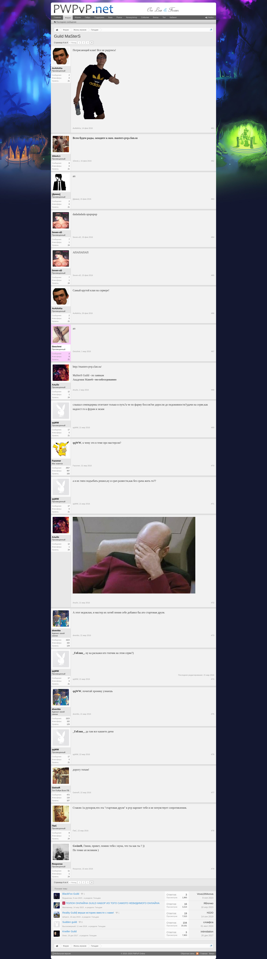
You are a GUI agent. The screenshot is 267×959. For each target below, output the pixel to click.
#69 (212, 427)
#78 (212, 831)
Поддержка (99, 17)
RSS (197, 953)
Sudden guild (69, 922)
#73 (212, 635)
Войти (209, 17)
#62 (212, 161)
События (145, 17)
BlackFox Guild (70, 893)
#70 (212, 466)
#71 (212, 504)
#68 (212, 390)
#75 (212, 714)
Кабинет (173, 17)
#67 (212, 351)
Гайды (87, 17)
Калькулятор (131, 17)
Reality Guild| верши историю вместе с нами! (88, 912)
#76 (212, 754)
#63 (212, 199)
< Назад (72, 43)
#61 (212, 128)
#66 (212, 313)
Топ (164, 17)
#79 (212, 869)
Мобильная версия (62, 954)
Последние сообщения (65, 22)
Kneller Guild (69, 931)
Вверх (211, 954)
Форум (68, 18)
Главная (57, 17)
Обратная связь (187, 954)
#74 (212, 679)
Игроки (78, 17)
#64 (212, 237)
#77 (212, 792)
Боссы (155, 17)
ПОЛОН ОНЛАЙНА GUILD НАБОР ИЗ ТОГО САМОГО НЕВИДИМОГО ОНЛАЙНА (112, 903)
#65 (212, 275)
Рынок (119, 17)
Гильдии (97, 898)
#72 (212, 603)
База (110, 17)
